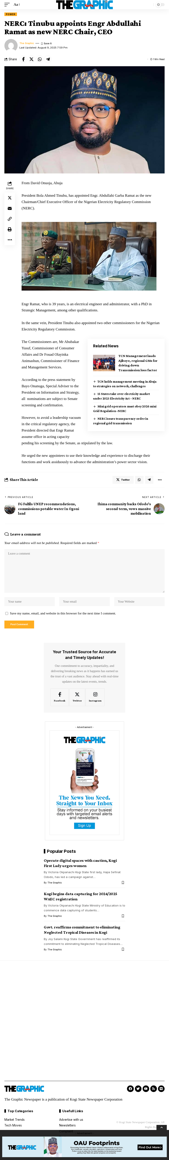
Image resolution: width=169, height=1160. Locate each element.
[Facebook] (59, 702)
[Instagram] (95, 702)
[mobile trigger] (8, 5)
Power (10, 14)
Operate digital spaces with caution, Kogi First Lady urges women (80, 868)
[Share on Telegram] (47, 59)
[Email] (9, 208)
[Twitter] (77, 702)
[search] (149, 4)
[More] (9, 240)
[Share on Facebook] (23, 59)
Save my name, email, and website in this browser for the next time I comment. (63, 617)
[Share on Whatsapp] (39, 59)
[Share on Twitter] (31, 59)
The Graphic (27, 43)
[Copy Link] (9, 219)
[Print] (9, 229)
